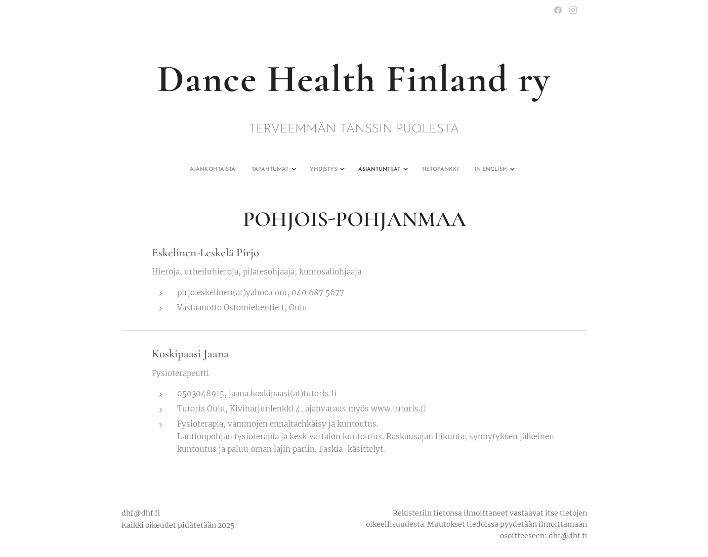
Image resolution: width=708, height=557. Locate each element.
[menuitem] (304, 169)
